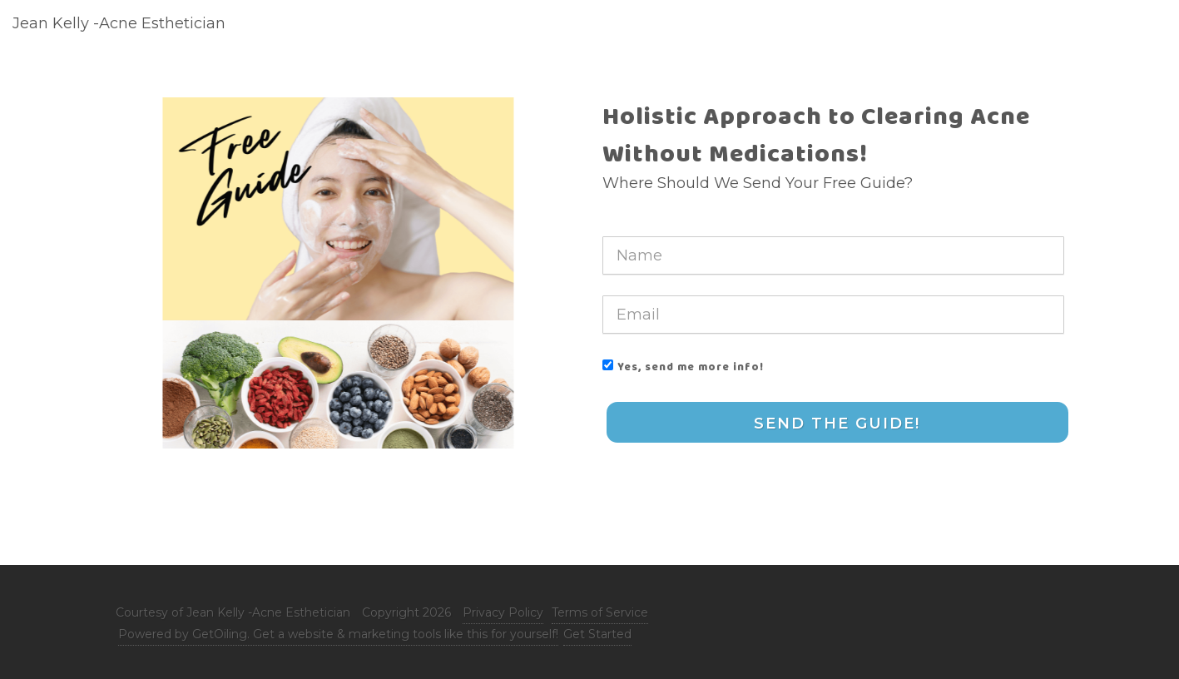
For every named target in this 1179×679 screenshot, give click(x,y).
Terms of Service (600, 612)
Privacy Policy (503, 612)
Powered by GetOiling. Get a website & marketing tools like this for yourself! (338, 634)
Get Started (597, 634)
